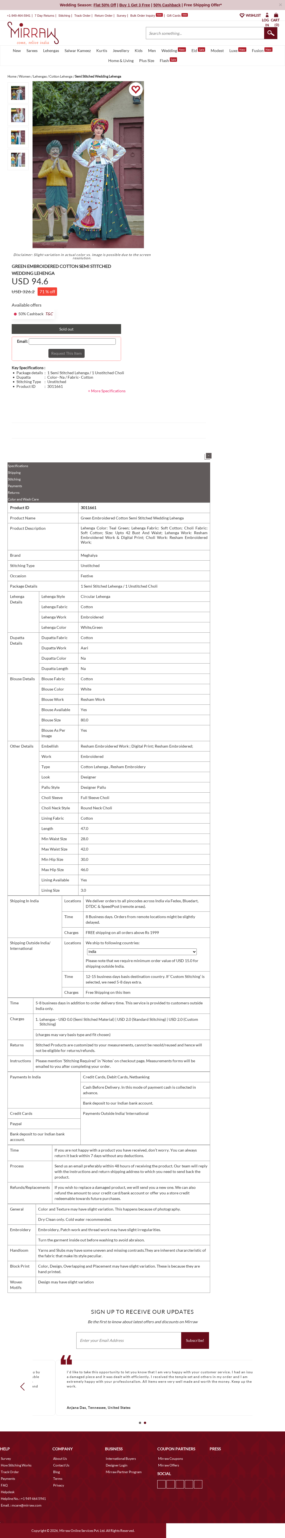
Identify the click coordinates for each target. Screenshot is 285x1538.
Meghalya (89, 555)
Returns (13, 493)
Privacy (58, 1485)
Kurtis (101, 50)
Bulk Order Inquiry (142, 15)
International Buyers (121, 1458)
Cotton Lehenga (95, 766)
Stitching (14, 479)
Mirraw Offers (168, 1465)
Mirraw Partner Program (124, 1472)
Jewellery (121, 50)
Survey (121, 15)
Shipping (14, 472)
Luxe (237, 50)
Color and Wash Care (23, 499)
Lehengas (51, 50)
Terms (57, 1479)
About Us (60, 1458)
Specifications (18, 466)
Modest (217, 50)
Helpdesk (7, 1492)
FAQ (4, 1485)
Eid (198, 50)
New (17, 50)
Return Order (103, 15)
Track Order (82, 15)
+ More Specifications (107, 390)
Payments (15, 486)
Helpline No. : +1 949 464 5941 (23, 1499)
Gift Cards (177, 15)
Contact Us (61, 1465)
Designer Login (116, 1465)
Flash (168, 60)
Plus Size (146, 60)
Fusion (262, 50)
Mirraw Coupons (170, 1458)
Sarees (32, 50)
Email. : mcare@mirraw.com (21, 1505)
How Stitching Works (16, 1465)
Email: (22, 341)
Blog (56, 1472)
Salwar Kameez (78, 50)
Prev (24, 1387)
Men (152, 50)
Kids (138, 50)
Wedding (173, 50)
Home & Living (121, 60)
